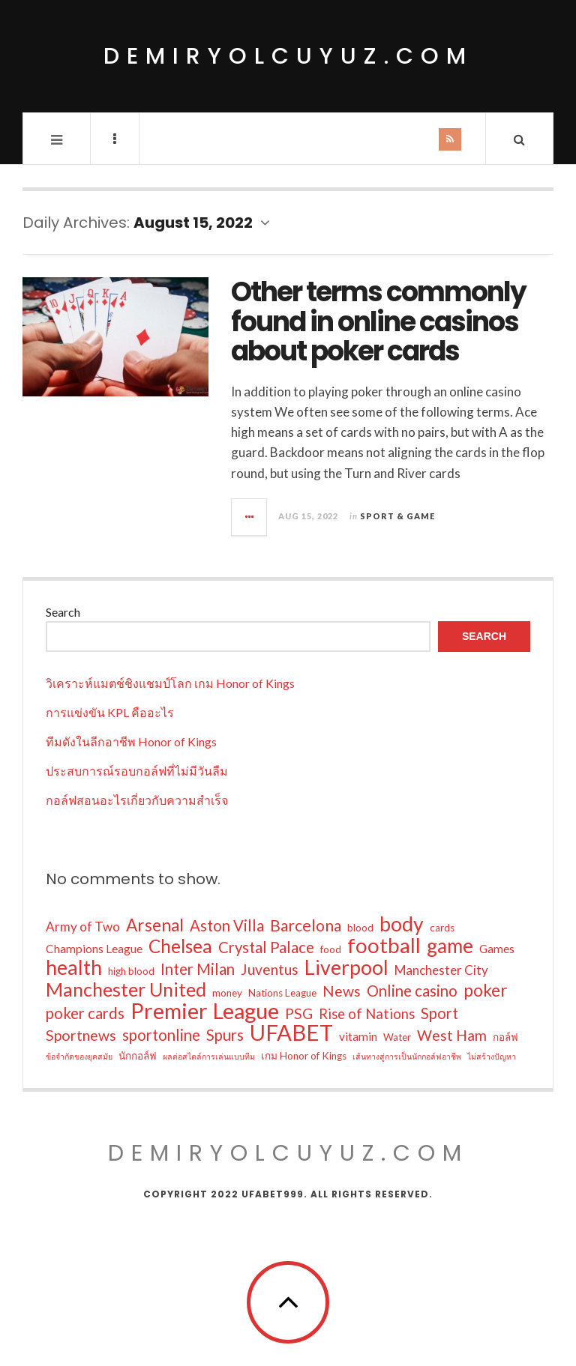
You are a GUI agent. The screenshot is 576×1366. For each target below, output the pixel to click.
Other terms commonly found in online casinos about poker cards (378, 321)
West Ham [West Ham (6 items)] (452, 1035)
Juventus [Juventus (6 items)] (269, 969)
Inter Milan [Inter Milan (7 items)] (197, 969)
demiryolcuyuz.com (288, 56)
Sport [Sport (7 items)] (439, 1013)
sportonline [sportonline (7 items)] (161, 1035)
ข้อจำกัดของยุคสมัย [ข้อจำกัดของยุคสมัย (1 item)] (79, 1056)
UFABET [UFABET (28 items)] (291, 1033)
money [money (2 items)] (227, 993)
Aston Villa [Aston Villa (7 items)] (227, 925)
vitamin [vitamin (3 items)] (358, 1036)
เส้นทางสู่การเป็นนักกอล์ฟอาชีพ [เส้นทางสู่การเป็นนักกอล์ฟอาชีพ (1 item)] (406, 1056)
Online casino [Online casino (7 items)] (412, 991)
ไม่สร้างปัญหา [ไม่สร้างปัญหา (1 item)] (491, 1056)
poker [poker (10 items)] (486, 991)
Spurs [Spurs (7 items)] (225, 1035)
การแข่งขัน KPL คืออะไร (110, 712)
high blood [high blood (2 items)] (131, 971)
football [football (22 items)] (384, 946)
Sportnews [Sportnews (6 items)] (81, 1035)
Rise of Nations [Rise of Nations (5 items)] (367, 1014)
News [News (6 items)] (341, 991)
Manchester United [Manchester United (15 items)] (126, 989)
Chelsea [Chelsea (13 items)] (180, 946)
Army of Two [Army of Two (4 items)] (83, 926)
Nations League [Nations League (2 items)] (282, 993)
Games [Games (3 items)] (496, 948)
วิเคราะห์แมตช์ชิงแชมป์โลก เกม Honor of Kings (170, 683)
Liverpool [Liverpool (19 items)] (346, 967)
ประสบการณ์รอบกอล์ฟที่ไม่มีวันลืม (137, 771)
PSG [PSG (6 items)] (299, 1013)
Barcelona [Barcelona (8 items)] (305, 925)
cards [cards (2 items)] (442, 928)
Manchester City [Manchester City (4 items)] (441, 970)
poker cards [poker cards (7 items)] (85, 1013)
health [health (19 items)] (74, 967)
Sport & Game (397, 516)
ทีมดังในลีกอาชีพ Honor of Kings (131, 741)
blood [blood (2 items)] (360, 928)
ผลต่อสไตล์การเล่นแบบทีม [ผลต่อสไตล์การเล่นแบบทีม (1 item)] (209, 1056)
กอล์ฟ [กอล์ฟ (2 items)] (505, 1037)
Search (63, 612)
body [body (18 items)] (402, 924)
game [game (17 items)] (450, 946)
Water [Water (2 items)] (397, 1037)
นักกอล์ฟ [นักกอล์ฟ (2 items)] (137, 1056)
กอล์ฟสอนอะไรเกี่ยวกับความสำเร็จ (137, 800)
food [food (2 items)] (330, 949)
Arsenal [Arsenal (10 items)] (155, 925)
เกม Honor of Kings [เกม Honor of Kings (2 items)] (303, 1056)
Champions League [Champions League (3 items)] (94, 948)
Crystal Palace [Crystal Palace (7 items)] (266, 947)
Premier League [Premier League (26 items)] (204, 1011)
